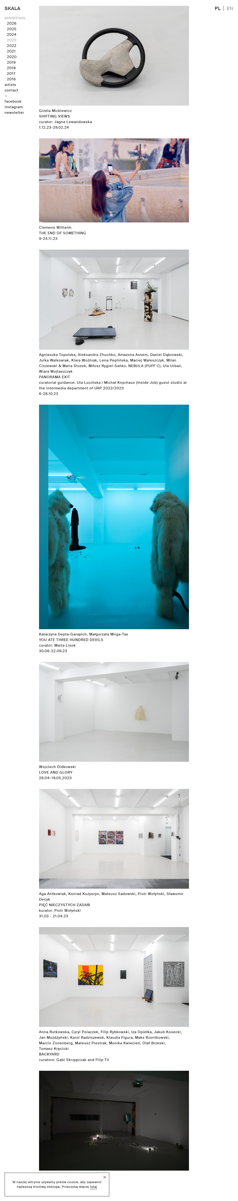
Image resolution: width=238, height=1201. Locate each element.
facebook (13, 101)
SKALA (12, 8)
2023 (12, 40)
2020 (12, 57)
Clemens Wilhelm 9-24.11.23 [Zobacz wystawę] (114, 189)
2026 (12, 23)
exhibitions (15, 18)
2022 (12, 45)
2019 (11, 62)
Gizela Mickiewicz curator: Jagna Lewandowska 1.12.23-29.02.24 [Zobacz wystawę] (114, 68)
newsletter (14, 112)
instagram (14, 107)
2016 (11, 79)
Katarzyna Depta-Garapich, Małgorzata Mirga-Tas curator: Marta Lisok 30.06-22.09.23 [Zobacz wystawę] (114, 529)
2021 (11, 51)
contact (11, 90)
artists (10, 84)
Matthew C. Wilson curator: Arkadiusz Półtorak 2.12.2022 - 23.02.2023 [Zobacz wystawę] (114, 1133)
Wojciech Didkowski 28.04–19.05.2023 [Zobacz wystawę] (114, 721)
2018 (11, 68)
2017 (11, 73)
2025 (12, 29)
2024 (12, 34)
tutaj (93, 1187)
